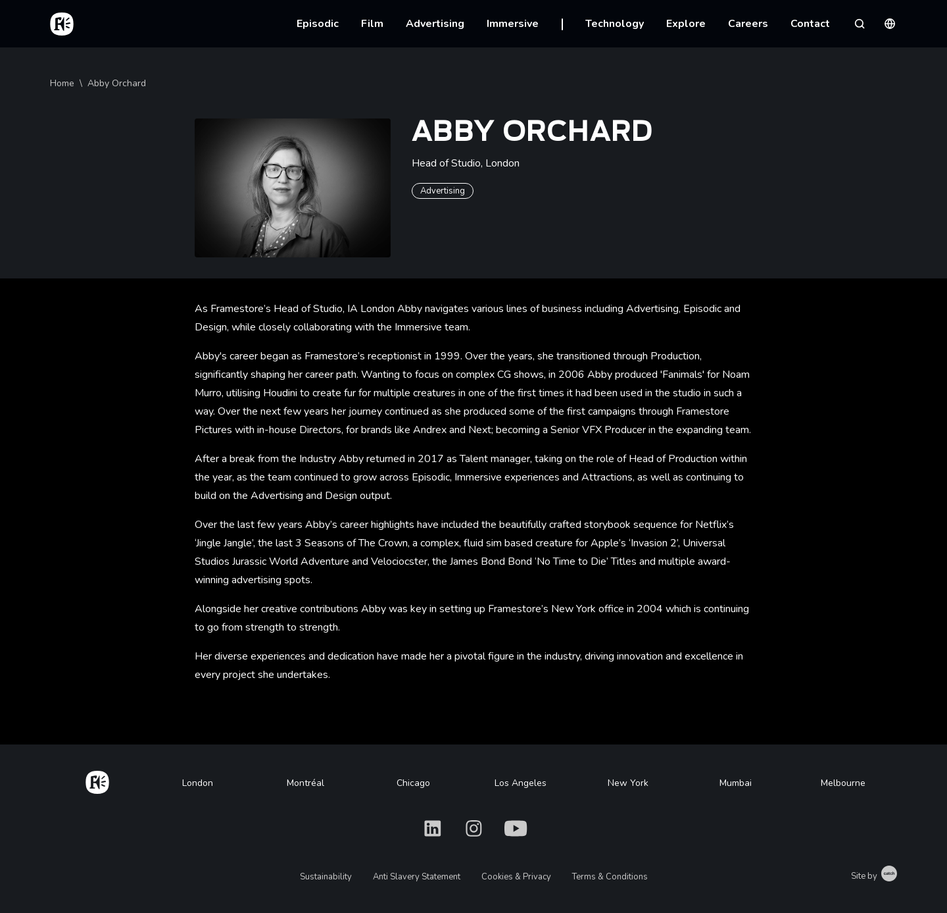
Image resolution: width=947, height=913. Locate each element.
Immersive (513, 23)
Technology (614, 23)
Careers (748, 23)
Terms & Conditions (610, 877)
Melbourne (843, 783)
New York (628, 783)
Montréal (305, 783)
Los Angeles (520, 783)
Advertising (435, 23)
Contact (810, 23)
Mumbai (735, 783)
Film (372, 23)
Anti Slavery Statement (416, 877)
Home (62, 83)
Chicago (413, 783)
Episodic (318, 23)
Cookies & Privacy (516, 877)
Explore (686, 23)
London (197, 783)
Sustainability (326, 877)
